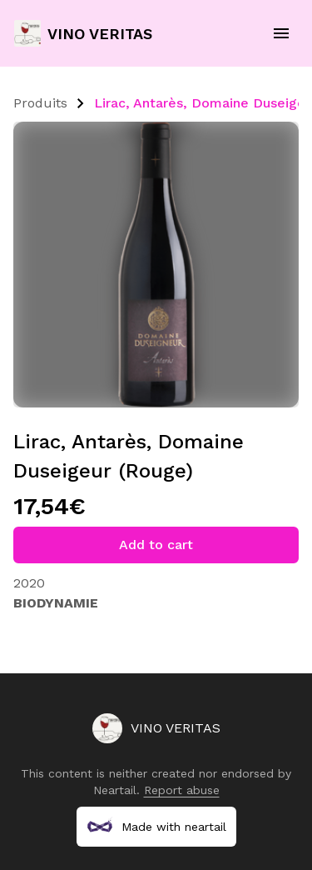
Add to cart (156, 544)
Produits (40, 103)
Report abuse (182, 790)
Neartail (114, 790)
